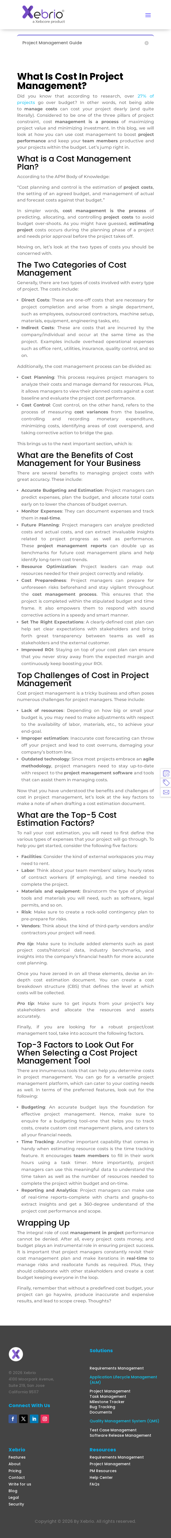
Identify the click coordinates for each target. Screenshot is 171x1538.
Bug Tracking (102, 1407)
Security (16, 1504)
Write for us (20, 1484)
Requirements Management (117, 1368)
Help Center (101, 1477)
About (15, 1464)
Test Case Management (113, 1430)
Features (17, 1457)
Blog (13, 1490)
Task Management (108, 1396)
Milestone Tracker (107, 1401)
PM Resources (103, 1470)
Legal (14, 1497)
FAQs (95, 1484)
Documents (101, 1412)
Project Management (110, 1391)
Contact (17, 1477)
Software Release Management (120, 1435)
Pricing (15, 1470)
